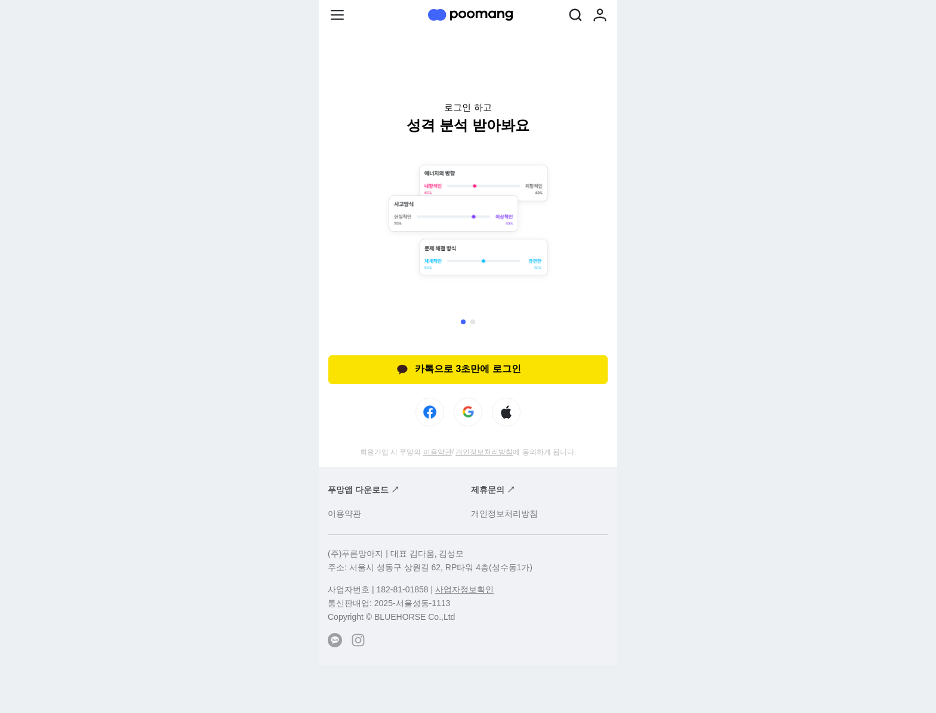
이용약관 (437, 452)
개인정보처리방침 (484, 452)
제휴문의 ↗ (493, 489)
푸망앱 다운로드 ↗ (363, 489)
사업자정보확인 (464, 589)
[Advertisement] (468, 689)
